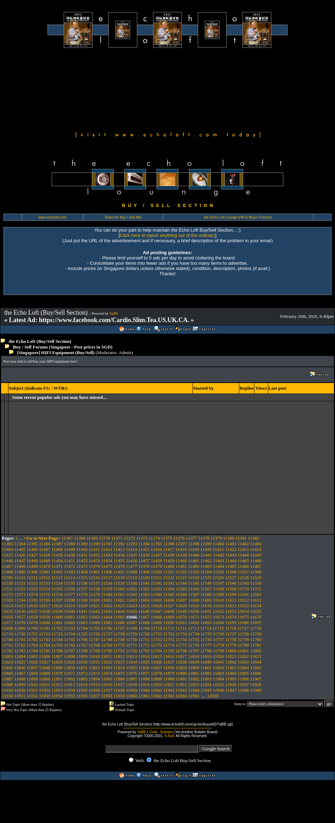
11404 (7, 549)
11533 (44, 583)
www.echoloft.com (52, 217)
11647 (156, 611)
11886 (255, 673)
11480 (169, 566)
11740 (7, 639)
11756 (206, 639)
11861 (206, 667)
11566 (193, 588)
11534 (57, 583)
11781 (255, 645)
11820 (218, 656)
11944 (193, 690)
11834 (131, 662)
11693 (206, 622)
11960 (131, 695)
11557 (82, 588)
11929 (7, 690)
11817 (181, 656)
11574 (32, 594)
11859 (181, 667)
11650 (193, 611)
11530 (7, 583)
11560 (119, 588)
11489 (19, 571)
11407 (44, 549)
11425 (7, 555)
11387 (57, 543)
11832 (106, 662)
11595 (32, 600)
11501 (169, 571)
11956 (82, 695)
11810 (94, 656)
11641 (82, 611)
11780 (243, 645)
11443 (230, 555)
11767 (82, 645)
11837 (169, 662)
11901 (181, 678)
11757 (218, 639)
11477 (131, 566)
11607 (181, 600)
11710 (156, 628)
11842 (230, 662)
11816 (168, 656)
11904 (218, 678)
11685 (106, 622)
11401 (230, 543)
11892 (69, 678)
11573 (19, 594)
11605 (156, 600)
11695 (230, 622)
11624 (131, 605)
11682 (69, 622)
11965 (193, 695)
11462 (206, 560)
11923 (193, 684)
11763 (32, 645)
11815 (156, 656)
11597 (57, 600)
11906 (243, 678)
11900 (169, 678)
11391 (106, 543)
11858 (169, 667)
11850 (69, 667)
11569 (230, 588)
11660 (57, 617)
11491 (44, 571)
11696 (243, 622)
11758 (230, 639)
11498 (131, 571)
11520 (144, 577)
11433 (106, 555)
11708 (131, 628)
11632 (230, 605)
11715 (218, 628)
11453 (94, 560)
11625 (144, 605)
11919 (144, 684)
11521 (156, 577)
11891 (57, 678)
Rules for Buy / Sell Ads (123, 217)
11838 (181, 662)
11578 (82, 594)
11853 (106, 667)
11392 (119, 543)
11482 (193, 566)
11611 (230, 600)
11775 (181, 645)
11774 (169, 645)
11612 (243, 600)
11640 (69, 611)
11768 (94, 645)
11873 (94, 673)
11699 (19, 628)
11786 (57, 650)
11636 (19, 611)
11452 (82, 560)
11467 (7, 566)
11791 (119, 650)
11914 (81, 684)
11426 (19, 555)
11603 (131, 600)
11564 (169, 588)
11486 (243, 566)
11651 (206, 611)
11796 (181, 650)
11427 (32, 555)
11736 (218, 633)
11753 (169, 639)
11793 (144, 650)
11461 (193, 560)
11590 (230, 594)
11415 (144, 549)
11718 (255, 628)
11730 (144, 633)
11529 (255, 577)
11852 (94, 667)
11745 (69, 639)
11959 (119, 695)
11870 (57, 673)
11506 (230, 571)
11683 (82, 622)
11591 (243, 594)
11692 (193, 622)
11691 (181, 622)
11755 (193, 639)
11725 (82, 633)
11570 (243, 588)
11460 (181, 560)
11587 (193, 594)
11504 (206, 571)
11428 (44, 555)
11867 (19, 673)
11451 (69, 560)
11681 (57, 622)
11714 (205, 628)
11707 (119, 628)
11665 (119, 617)
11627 (169, 605)
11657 (19, 617)
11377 (191, 538)
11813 (131, 656)
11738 (243, 633)
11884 (230, 673)
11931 (32, 690)
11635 (7, 611)
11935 (82, 690)
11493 (69, 571)
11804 (19, 656)
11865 (255, 667)
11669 (168, 617)
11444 (243, 555)
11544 (181, 583)
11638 (44, 611)
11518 (119, 577)
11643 (106, 611)
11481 (181, 566)
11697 (255, 622)
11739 (255, 633)
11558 (94, 588)
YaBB (113, 313)
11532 (32, 583)
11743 (44, 639)
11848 (44, 667)
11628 (181, 605)
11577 (69, 594)
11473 (82, 566)
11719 (7, 633)
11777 (206, 645)
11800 (230, 650)
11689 (156, 622)
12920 (213, 695)
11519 (131, 577)
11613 (255, 600)
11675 (243, 617)
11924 (205, 684)
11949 (255, 690)
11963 (169, 695)
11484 (218, 566)
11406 (32, 549)
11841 (218, 662)
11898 (144, 678)
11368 (79, 538)
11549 (243, 583)
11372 (129, 538)
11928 (255, 684)
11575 (44, 594)
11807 (57, 656)
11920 (156, 684)
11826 (32, 662)
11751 (144, 639)
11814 (144, 656)
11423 (243, 549)
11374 (154, 538)
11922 (181, 684)
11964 (181, 695)
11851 (82, 667)
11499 (144, 571)
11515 (81, 577)
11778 (218, 645)
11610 (218, 600)
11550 (255, 583)
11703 (69, 628)
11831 (94, 662)
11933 (57, 690)
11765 (57, 645)
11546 (206, 583)
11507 (243, 571)
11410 (82, 549)
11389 (82, 543)
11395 (156, 543)
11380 (228, 538)
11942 (169, 690)
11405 (19, 549)
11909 (19, 684)
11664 (106, 617)
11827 (44, 662)
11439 (181, 555)
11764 (44, 645)
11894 (94, 678)
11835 (144, 662)
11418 (181, 549)
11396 (169, 543)
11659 (44, 617)
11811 (106, 656)
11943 (181, 690)
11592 (255, 594)
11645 (131, 611)
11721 (32, 633)
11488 (7, 571)
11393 (131, 543)
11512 (44, 577)
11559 (106, 588)
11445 (255, 555)
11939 (131, 690)
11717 (243, 628)
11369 (92, 538)
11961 (144, 695)
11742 (32, 639)
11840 (206, 662)
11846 (19, 667)
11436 (144, 555)
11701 (44, 628)
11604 (144, 600)
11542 (156, 583)
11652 (218, 611)
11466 (255, 560)
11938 (119, 690)
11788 (82, 650)
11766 (69, 645)
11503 (193, 571)
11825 (19, 662)
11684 (94, 622)
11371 (116, 538)
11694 (218, 622)
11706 (106, 628)
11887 (7, 678)
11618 (57, 605)
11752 (156, 639)
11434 (119, 555)
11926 (230, 684)
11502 (181, 571)
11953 (44, 695)
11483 (206, 566)
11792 (131, 650)
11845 (7, 667)
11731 (156, 633)
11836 (156, 662)
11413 (119, 549)
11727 (106, 633)
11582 (131, 594)
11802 (255, 650)
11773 (156, 645)
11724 (69, 633)
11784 (32, 650)
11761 (7, 645)
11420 (205, 549)
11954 (57, 695)
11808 (69, 656)
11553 (32, 588)
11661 (69, 617)
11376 (179, 538)
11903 (206, 678)
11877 (144, 673)
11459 (169, 560)
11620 (82, 605)
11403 (255, 543)
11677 (7, 622)
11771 (131, 645)
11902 (193, 678)
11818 (193, 656)
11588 (206, 594)
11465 (243, 560)
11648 (169, 611)
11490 (32, 571)
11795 (169, 650)
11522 (168, 577)
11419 (193, 549)
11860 (193, 667)
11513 (57, 577)
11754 (181, 639)
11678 (19, 622)
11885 (243, 673)
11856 (144, 667)
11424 (255, 549)
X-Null (169, 736)
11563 (156, 588)
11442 (218, 555)
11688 (144, 622)
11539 (119, 583)
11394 (144, 543)
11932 (44, 690)
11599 (82, 600)
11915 (94, 684)
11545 (193, 583)
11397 (181, 543)
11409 (69, 549)
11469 (32, 566)
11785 (44, 650)
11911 (44, 684)
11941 (156, 690)
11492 (57, 571)
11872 (82, 673)
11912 (57, 684)
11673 (218, 617)
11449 (44, 560)
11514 (69, 577)
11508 (255, 571)
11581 (119, 594)
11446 (7, 560)
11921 (168, 684)
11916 (106, 684)
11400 (218, 543)
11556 (69, 588)
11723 (57, 633)
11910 (32, 684)
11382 (253, 538)
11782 (7, 650)
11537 (94, 583)
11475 (106, 566)
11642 (94, 611)
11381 (241, 538)
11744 (57, 639)
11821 (230, 656)
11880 (181, 673)
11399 (206, 543)
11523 (181, 577)
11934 (69, 690)
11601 (106, 600)
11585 (169, 594)
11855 (131, 667)
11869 (44, 673)
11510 (19, 577)
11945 (206, 690)
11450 (57, 560)
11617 (44, 605)
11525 (205, 577)
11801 (243, 650)
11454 (106, 560)
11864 (243, 667)
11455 (119, 560)
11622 (106, 605)
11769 (106, 645)
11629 (193, 605)
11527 (230, 577)
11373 (141, 538)
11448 (32, 560)
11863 (230, 667)
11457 (144, 560)
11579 (94, 594)
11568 (218, 588)
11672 (205, 617)
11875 (119, 673)
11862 (218, 667)
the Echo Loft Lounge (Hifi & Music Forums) (238, 217)
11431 (82, 555)
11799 (218, 650)
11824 (7, 662)
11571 (255, 588)
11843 (243, 662)
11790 (106, 650)
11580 (106, 594)
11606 (169, 600)
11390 (94, 543)
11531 (19, 583)
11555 (57, 588)
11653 (230, 611)
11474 (94, 566)
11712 (181, 628)
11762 (19, 645)
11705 (94, 628)
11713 (193, 628)
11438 (169, 555)
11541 (144, 583)
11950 (7, 695)
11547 (218, 583)
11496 (106, 571)
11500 (156, 571)
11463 (218, 560)
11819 (205, 656)
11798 (206, 650)
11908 (7, 684)
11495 (94, 571)
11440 (193, 555)
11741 (19, 639)
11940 (144, 690)
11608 (193, 600)
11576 (57, 594)
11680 (44, 622)
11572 (7, 594)
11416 (156, 549)
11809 (82, 656)
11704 (82, 628)
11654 (243, 611)
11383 (7, 543)
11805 (32, 656)
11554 (44, 588)
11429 (57, 555)
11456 (131, 560)
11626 (156, 605)
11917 (119, 684)
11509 (7, 577)
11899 (156, 678)
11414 (131, 549)
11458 (156, 560)
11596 (44, 600)
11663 (94, 617)
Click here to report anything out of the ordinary (167, 235)
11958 (106, 695)
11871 (69, 673)
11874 (106, 673)
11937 (106, 690)
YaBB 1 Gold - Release (155, 732)
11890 (44, 678)
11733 (181, 633)
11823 (255, 656)
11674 (230, 617)
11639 (57, 611)
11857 (156, 667)
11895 (106, 678)
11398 (193, 543)
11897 (131, 678)
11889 (32, 678)
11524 (193, 577)
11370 (104, 538)
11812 (119, 656)
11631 (218, 605)
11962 (156, 695)
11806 (44, 656)
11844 (255, 662)
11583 (144, 594)
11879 (169, 673)
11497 (119, 571)
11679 (32, 622)
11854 (119, 667)
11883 (218, 673)
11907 (255, 678)
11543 (169, 583)
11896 (119, 678)
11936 (94, 690)
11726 (94, 633)
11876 (131, 673)
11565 (181, 588)
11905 (230, 678)
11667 (144, 617)
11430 (69, 555)
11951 (19, 695)
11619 (69, 605)
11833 (119, 662)
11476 (119, 566)
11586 (181, 594)
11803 (7, 656)
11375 (166, 538)
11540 (131, 583)
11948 (243, 690)
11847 (32, 667)
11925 (218, 684)
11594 (19, 600)
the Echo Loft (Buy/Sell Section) (40, 341)
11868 (32, 673)
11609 (206, 600)
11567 (206, 588)
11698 (7, 628)
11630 (206, 605)
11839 (193, 662)
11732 (169, 633)
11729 (131, 633)
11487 (255, 566)
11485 (230, 566)
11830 (82, 662)
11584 (156, 594)
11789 (94, 650)
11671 (193, 617)
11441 (206, 555)
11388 (69, 543)
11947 (230, 690)
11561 (131, 588)
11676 (255, 617)
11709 (144, 628)
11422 (230, 549)
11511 (32, 577)
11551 (7, 588)
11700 (32, 628)
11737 (230, 633)
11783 (19, 650)
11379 (216, 538)
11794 (156, 650)
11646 (144, 611)
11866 (7, 673)
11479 (156, 566)
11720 (19, 633)
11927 (243, 684)
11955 (69, 695)
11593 (7, 600)
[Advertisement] (66, 89)
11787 (69, 650)
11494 (82, 571)
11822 (243, 656)
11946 (218, 690)
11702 (57, 628)
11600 (94, 600)
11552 (19, 588)
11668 (156, 617)
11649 (181, 611)
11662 (82, 617)
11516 (94, 577)
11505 (218, 571)
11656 (7, 617)
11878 (156, 673)
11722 (44, 633)
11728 (119, 633)
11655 (255, 611)
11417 (168, 549)
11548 (230, 583)
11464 (230, 560)
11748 (106, 639)
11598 (69, 600)
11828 (57, 662)
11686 (119, 622)
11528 (243, 577)
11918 (131, 684)
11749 (119, 639)
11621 (94, 605)
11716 (230, 628)
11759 (243, 639)
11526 (218, 577)
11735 (206, 633)
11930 (19, 690)
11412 (106, 549)
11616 (32, 605)
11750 (131, 639)
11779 (230, 645)
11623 (119, 605)
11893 (82, 678)
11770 (119, 645)
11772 (144, 645)
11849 (57, 667)
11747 (94, 639)
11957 (94, 695)
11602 (119, 600)
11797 (193, 650)
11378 (203, 538)
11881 (193, 673)
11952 (32, 695)
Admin (125, 352)
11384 (19, 543)
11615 (19, 605)
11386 (44, 543)
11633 (243, 605)
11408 (57, 549)
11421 (218, 549)
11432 (94, 555)
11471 (57, 566)
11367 (67, 538)
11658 (32, 617)
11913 (69, 684)
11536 (82, 583)
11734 (193, 633)
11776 (193, 645)
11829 (69, 662)
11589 (218, 594)
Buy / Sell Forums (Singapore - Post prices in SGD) (63, 347)
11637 (32, 611)
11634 (255, 605)
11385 (32, 543)
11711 (169, 628)
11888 (19, 678)
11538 (106, 583)
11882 (206, 673)
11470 (44, 566)
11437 (156, 555)
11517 (106, 577)
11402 (243, 543)
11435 (131, 555)
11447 (19, 560)
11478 (144, 566)
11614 (7, 605)
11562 (144, 588)
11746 (82, 639)
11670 (181, 617)
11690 (169, 622)
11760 (255, 639)
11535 (69, 583)
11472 (69, 566)
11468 (19, 566)
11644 (119, 611)
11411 (94, 549)
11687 (131, 622)
